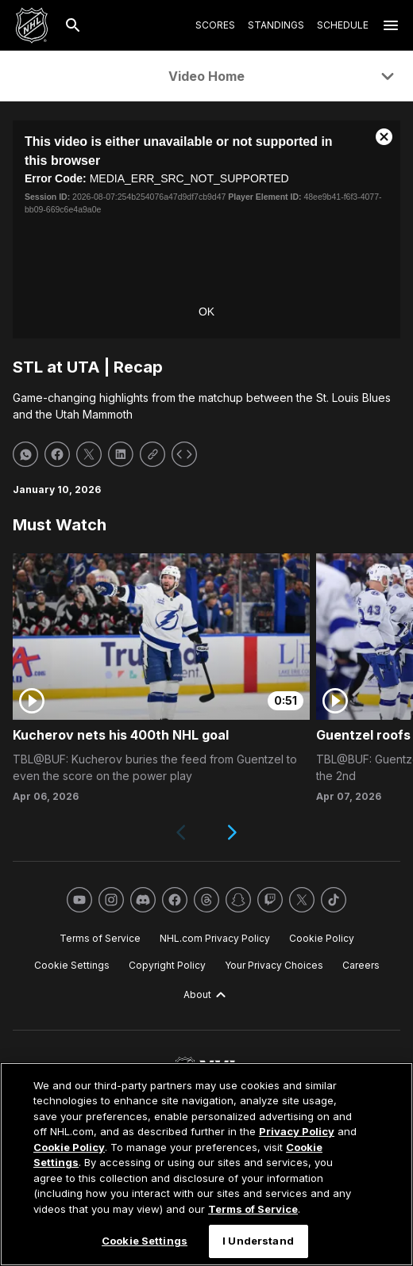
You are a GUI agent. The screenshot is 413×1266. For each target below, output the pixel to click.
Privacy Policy (296, 1131)
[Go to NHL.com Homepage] (32, 25)
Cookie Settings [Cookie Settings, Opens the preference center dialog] (144, 1240)
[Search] (73, 25)
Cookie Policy (69, 1147)
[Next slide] (231, 832)
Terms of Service (253, 1209)
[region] (206, 1164)
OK (206, 311)
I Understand (258, 1240)
